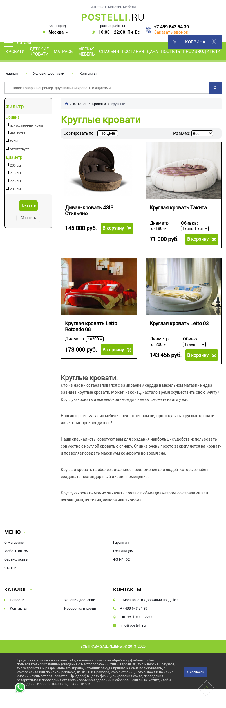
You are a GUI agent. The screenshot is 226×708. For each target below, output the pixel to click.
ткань (14, 141)
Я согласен (195, 672)
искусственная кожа (26, 125)
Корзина (195, 42)
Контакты (88, 73)
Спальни (109, 51)
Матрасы (64, 51)
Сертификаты (16, 559)
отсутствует (19, 149)
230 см (15, 189)
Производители (201, 51)
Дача (152, 51)
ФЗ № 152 (121, 559)
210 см (15, 173)
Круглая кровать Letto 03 (179, 323)
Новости (17, 600)
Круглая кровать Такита (178, 208)
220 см (15, 181)
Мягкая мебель (86, 52)
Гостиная (133, 51)
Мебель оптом (16, 551)
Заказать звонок (171, 32)
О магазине (14, 542)
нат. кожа (18, 133)
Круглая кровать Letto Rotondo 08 (91, 326)
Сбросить (28, 218)
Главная (11, 73)
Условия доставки (48, 73)
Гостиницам (123, 551)
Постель (170, 51)
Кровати (15, 51)
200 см (15, 165)
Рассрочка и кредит (81, 608)
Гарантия (121, 542)
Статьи (10, 568)
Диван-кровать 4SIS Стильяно (89, 210)
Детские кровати (39, 52)
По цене (107, 133)
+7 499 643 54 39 (171, 27)
